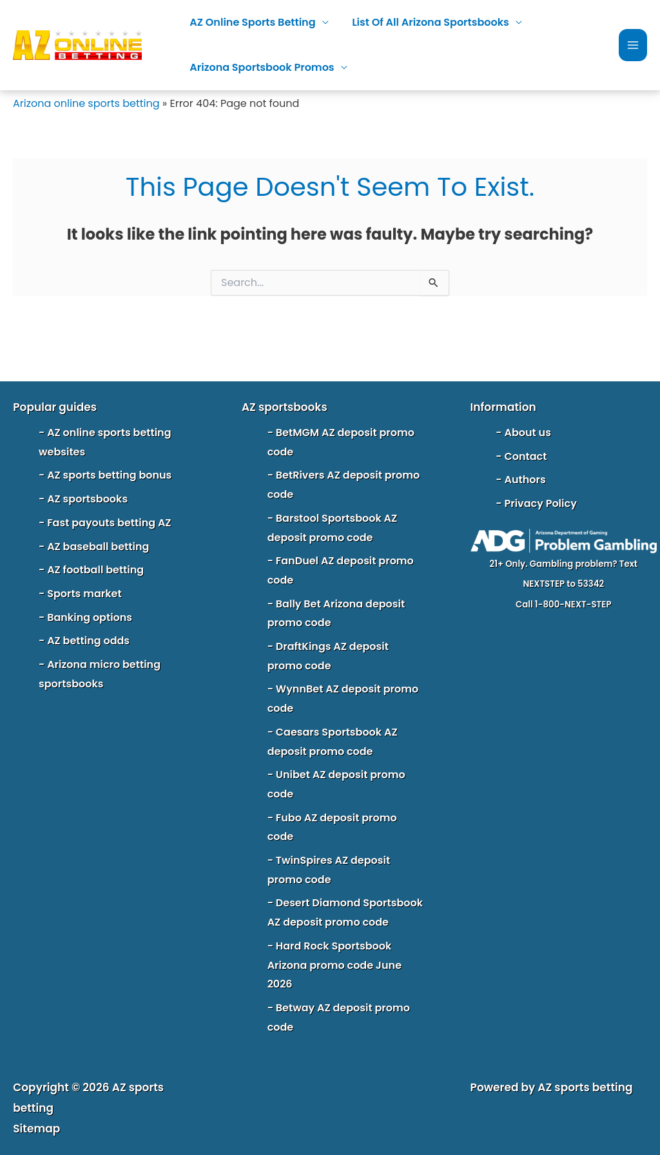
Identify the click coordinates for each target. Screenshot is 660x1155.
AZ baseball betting (98, 546)
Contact (525, 456)
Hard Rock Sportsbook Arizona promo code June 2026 (334, 965)
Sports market (84, 593)
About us (527, 432)
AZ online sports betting (251, 22)
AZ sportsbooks (87, 499)
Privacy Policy (540, 503)
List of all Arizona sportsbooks (426, 22)
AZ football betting (95, 569)
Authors (524, 479)
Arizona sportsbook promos (260, 67)
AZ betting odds (88, 640)
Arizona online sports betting (86, 103)
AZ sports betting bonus (109, 475)
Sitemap (36, 1128)
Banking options (89, 617)
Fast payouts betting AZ (109, 522)
